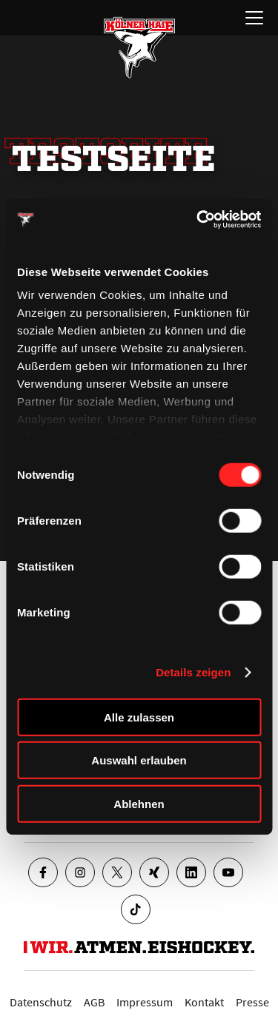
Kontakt (204, 1002)
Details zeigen (193, 672)
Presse (252, 1002)
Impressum (144, 1002)
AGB (94, 1002)
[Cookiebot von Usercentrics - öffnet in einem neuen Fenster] (198, 219)
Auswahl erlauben (138, 760)
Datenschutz (41, 1002)
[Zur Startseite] (139, 47)
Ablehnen (138, 803)
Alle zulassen (139, 716)
